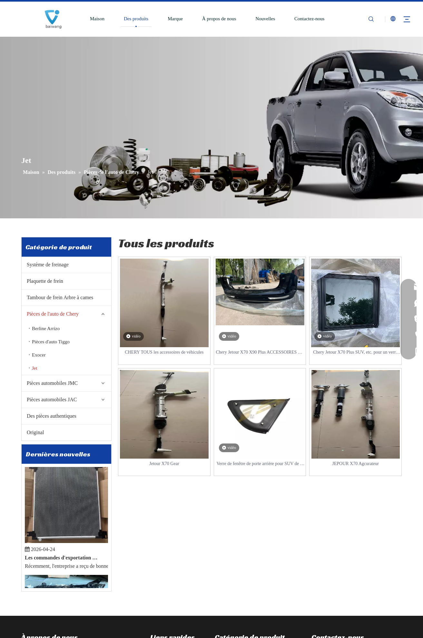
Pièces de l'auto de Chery (53, 314)
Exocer (38, 354)
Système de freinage (48, 264)
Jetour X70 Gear (164, 463)
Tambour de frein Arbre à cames (60, 297)
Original (35, 432)
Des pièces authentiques (51, 416)
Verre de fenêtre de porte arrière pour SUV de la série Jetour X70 (259, 464)
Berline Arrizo (46, 328)
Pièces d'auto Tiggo (51, 341)
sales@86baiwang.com (340, 589)
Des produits (136, 18)
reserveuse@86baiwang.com (344, 608)
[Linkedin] (37, 601)
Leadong (270, 633)
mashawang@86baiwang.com (345, 598)
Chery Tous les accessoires (241, 569)
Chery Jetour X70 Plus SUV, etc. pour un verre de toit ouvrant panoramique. (355, 353)
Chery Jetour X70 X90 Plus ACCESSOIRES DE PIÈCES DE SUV (260, 353)
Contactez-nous (309, 18)
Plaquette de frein (45, 281)
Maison (97, 18)
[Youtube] (59, 601)
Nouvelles (265, 18)
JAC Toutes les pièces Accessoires (248, 589)
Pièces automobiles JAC (52, 399)
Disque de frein (229, 540)
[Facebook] (25, 601)
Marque (175, 18)
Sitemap (290, 633)
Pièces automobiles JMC (52, 383)
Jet (34, 368)
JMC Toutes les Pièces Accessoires (248, 579)
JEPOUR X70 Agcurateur (355, 463)
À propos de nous (219, 18)
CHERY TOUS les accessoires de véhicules (164, 352)
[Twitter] (48, 601)
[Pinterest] (70, 601)
